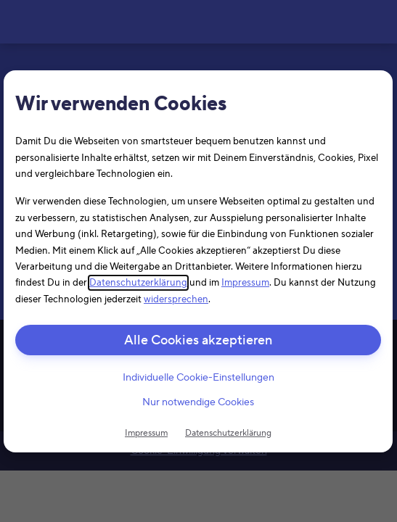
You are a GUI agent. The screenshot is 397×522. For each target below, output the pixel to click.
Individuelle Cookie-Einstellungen (198, 377)
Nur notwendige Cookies (198, 402)
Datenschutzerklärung (138, 282)
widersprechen (176, 298)
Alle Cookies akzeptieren (198, 340)
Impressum (245, 282)
